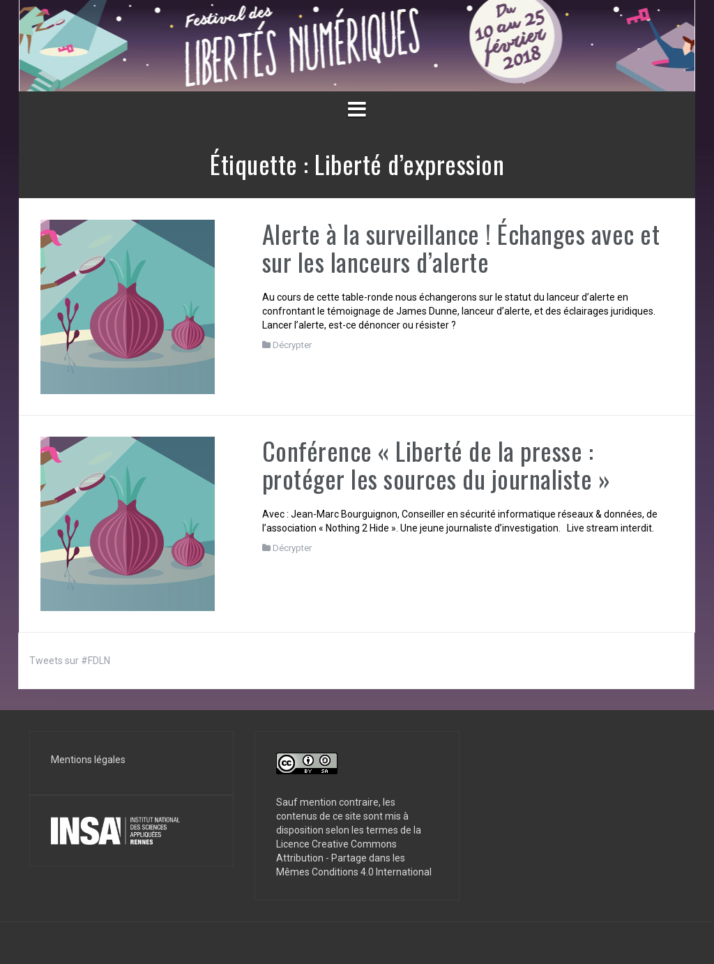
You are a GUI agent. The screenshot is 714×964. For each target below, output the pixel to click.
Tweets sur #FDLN (69, 660)
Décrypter (292, 345)
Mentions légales (88, 759)
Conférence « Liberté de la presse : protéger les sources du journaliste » (436, 464)
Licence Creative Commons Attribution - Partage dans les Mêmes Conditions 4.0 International (354, 858)
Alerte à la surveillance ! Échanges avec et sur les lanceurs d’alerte (461, 247)
